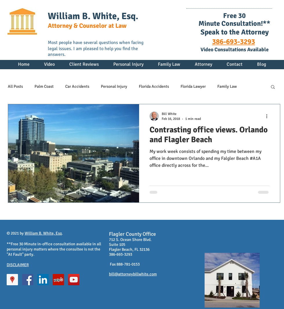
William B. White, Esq (43, 233)
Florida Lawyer (193, 86)
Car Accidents (77, 86)
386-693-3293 (233, 41)
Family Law (227, 86)
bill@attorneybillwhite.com (133, 274)
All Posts (15, 86)
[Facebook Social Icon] (27, 279)
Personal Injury (114, 86)
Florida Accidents (154, 86)
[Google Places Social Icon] (12, 279)
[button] (273, 87)
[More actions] (268, 116)
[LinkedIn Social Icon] (43, 279)
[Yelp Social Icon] (58, 279)
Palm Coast (44, 86)
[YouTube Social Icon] (73, 279)
